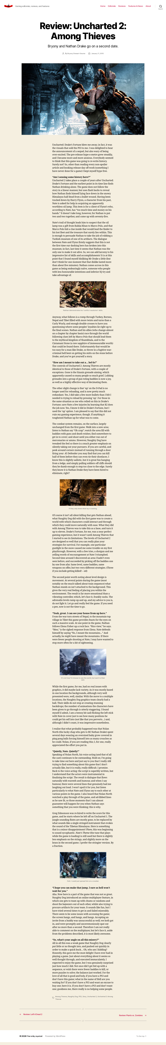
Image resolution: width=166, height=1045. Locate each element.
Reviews (122, 8)
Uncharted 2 (93, 1000)
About (148, 8)
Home (102, 8)
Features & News (135, 8)
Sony (85, 1000)
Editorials (112, 8)
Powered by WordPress (57, 1039)
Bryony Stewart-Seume (76, 57)
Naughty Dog (73, 1000)
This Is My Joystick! (36, 1039)
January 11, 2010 (97, 57)
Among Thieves (61, 1000)
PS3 (80, 1000)
